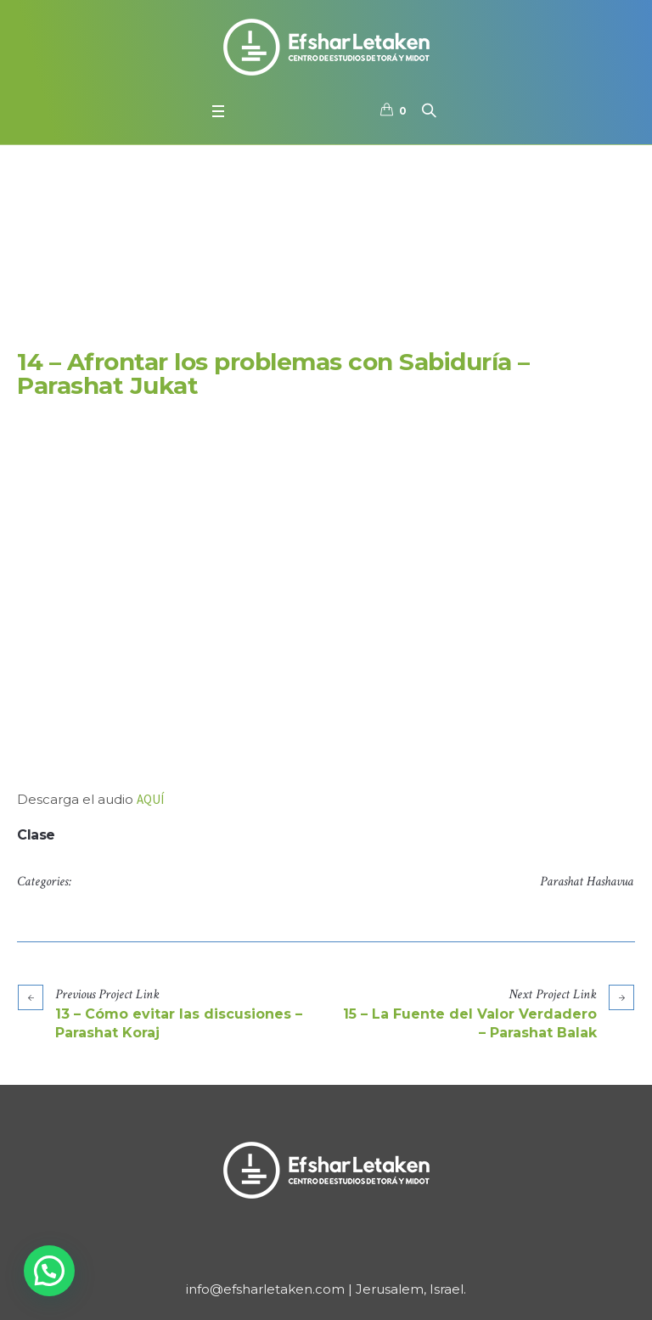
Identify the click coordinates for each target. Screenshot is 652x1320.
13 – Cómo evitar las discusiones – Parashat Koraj (178, 1023)
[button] (49, 1270)
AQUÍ (150, 799)
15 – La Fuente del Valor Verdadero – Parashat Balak (470, 1023)
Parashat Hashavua (586, 881)
